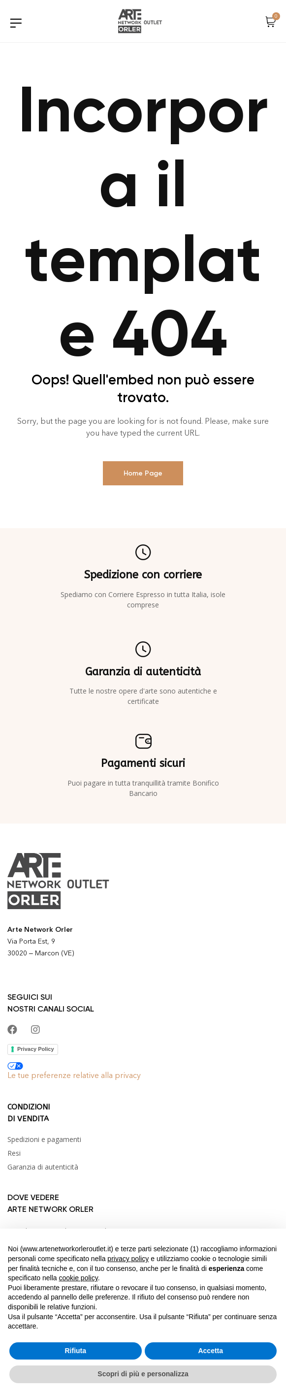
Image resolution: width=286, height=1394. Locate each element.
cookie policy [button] (78, 1278)
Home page (143, 473)
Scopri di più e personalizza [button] (142, 1374)
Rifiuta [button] (75, 1351)
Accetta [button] (210, 1351)
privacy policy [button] (128, 1259)
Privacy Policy (35, 1049)
